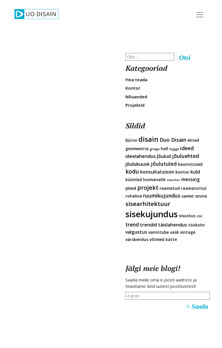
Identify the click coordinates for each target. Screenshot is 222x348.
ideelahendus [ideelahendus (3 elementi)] (140, 156)
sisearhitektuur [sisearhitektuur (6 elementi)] (147, 204)
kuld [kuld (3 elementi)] (195, 172)
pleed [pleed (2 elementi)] (130, 188)
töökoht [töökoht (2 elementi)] (196, 225)
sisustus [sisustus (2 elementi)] (187, 215)
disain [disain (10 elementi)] (148, 139)
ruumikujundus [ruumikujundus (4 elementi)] (161, 195)
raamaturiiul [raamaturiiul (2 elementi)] (193, 188)
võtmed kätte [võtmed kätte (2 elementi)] (163, 239)
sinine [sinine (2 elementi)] (201, 196)
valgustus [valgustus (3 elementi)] (136, 232)
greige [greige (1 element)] (155, 149)
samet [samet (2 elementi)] (188, 196)
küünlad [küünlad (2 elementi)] (133, 179)
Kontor (132, 88)
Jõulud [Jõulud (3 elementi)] (164, 156)
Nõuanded (136, 97)
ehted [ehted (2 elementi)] (193, 140)
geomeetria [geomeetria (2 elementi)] (137, 148)
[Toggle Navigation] (200, 14)
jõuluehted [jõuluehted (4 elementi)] (185, 155)
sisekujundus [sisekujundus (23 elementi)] (151, 214)
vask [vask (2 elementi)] (174, 232)
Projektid (135, 105)
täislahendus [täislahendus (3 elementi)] (172, 225)
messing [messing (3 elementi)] (190, 179)
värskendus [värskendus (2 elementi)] (136, 239)
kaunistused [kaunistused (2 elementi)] (190, 164)
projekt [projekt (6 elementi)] (147, 187)
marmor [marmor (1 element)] (173, 180)
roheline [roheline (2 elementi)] (133, 196)
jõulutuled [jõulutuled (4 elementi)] (164, 163)
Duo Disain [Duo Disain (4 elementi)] (173, 139)
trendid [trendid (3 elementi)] (148, 225)
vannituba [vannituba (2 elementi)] (158, 232)
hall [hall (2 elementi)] (164, 148)
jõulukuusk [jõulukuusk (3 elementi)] (137, 164)
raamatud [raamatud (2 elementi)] (170, 188)
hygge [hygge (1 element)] (174, 149)
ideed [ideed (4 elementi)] (187, 148)
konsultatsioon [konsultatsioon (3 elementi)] (157, 172)
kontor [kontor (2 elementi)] (182, 172)
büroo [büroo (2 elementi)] (131, 140)
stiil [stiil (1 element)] (199, 216)
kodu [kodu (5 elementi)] (132, 171)
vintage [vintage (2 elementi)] (187, 232)
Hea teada (136, 79)
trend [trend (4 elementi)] (132, 224)
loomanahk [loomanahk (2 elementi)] (154, 179)
